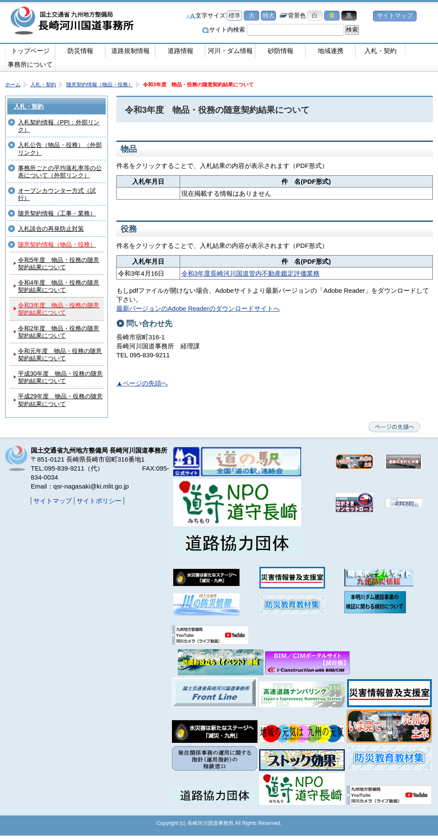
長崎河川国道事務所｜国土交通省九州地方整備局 (73, 21)
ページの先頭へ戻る (394, 427)
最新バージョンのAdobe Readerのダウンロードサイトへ (198, 308)
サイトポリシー (99, 500)
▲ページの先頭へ (142, 383)
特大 (269, 15)
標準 (234, 15)
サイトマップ (395, 15)
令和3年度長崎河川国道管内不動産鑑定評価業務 (250, 273)
